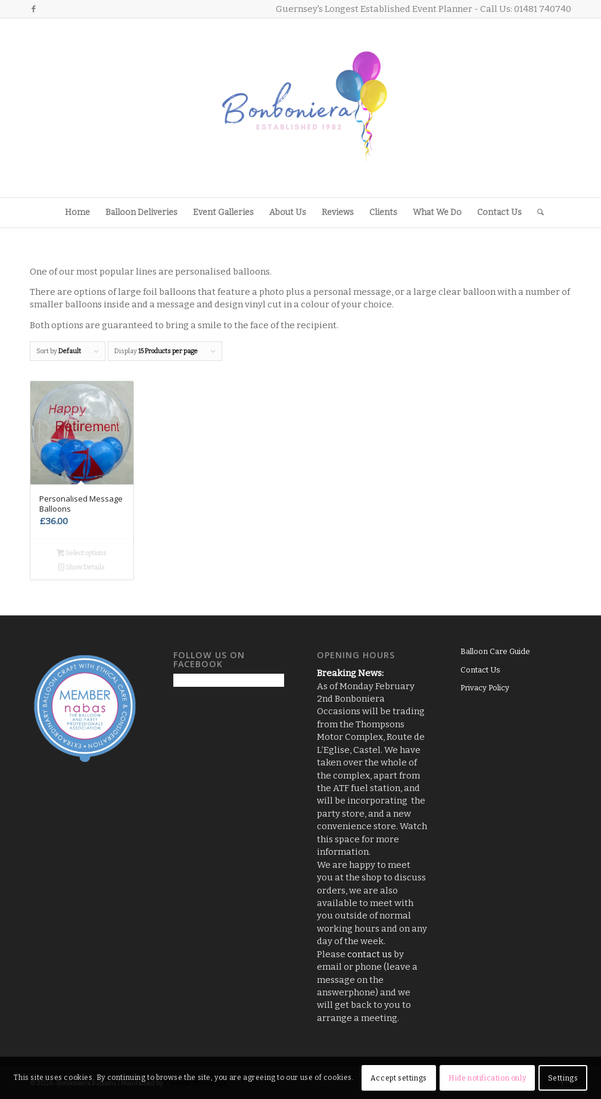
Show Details (81, 568)
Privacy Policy (484, 687)
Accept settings (398, 1078)
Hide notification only (487, 1078)
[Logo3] (300, 107)
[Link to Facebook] (33, 9)
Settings (563, 1078)
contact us (369, 954)
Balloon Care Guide (495, 651)
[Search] (537, 213)
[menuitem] (77, 213)
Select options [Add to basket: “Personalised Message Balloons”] (82, 554)
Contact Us (480, 669)
